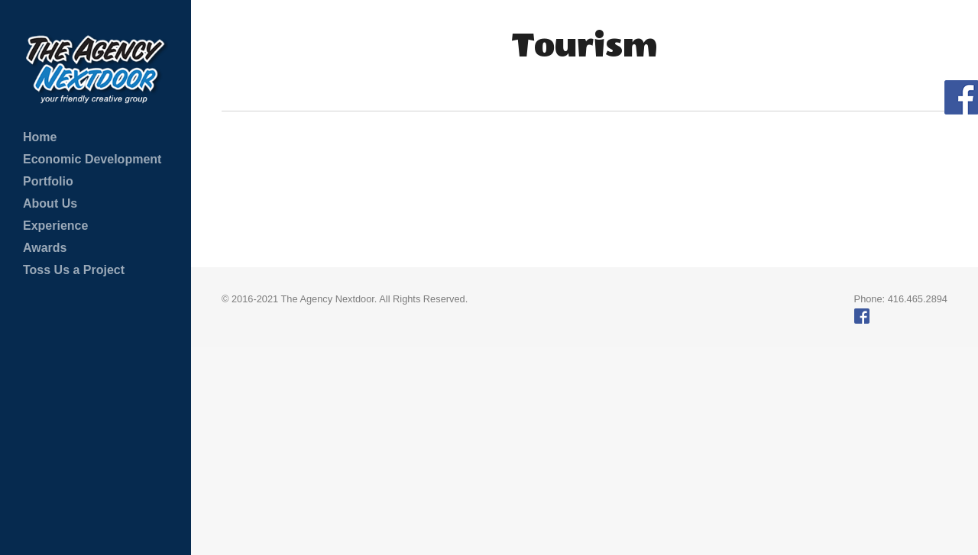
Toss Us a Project (74, 269)
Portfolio (48, 181)
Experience (55, 225)
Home (40, 137)
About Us (50, 203)
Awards (45, 247)
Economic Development (92, 159)
